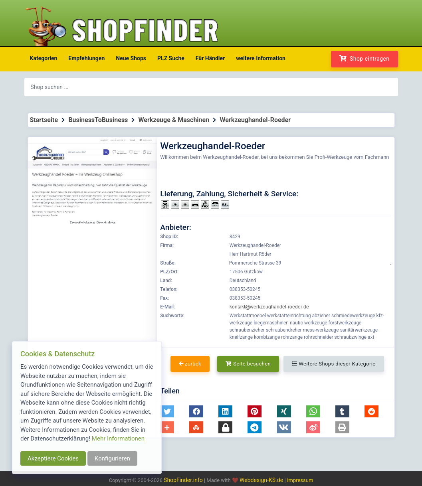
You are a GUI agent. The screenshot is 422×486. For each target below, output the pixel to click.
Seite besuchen (248, 364)
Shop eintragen (364, 58)
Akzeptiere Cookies (53, 458)
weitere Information (260, 58)
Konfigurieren (112, 458)
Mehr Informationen (118, 438)
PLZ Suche (170, 58)
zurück (190, 364)
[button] (167, 411)
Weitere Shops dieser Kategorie (333, 364)
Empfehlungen (86, 58)
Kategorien (43, 58)
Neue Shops (131, 58)
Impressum (300, 480)
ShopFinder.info (183, 480)
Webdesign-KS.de (262, 480)
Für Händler (210, 58)
